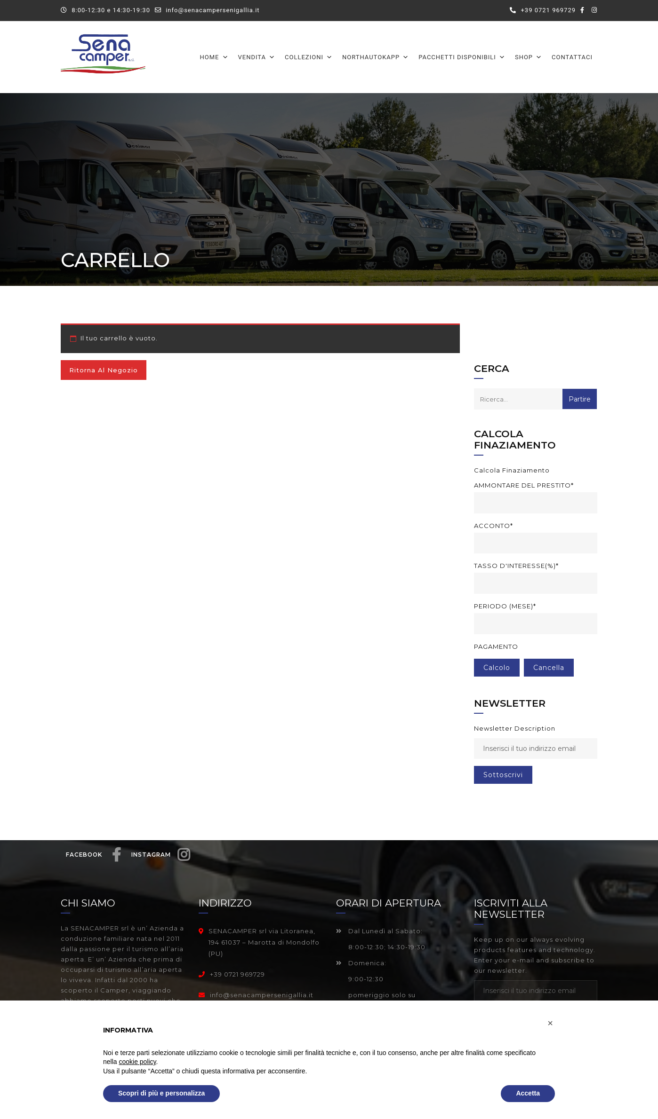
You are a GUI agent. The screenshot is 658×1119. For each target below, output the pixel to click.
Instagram (160, 860)
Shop (528, 57)
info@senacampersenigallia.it (212, 10)
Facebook (93, 860)
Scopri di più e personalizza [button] (161, 1093)
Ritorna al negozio (103, 370)
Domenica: (361, 963)
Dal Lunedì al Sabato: (379, 931)
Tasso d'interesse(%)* (516, 565)
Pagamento (496, 646)
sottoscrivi (503, 775)
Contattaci (572, 57)
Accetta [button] (528, 1093)
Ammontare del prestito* (524, 485)
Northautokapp (375, 57)
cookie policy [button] (137, 1061)
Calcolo (496, 667)
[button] (550, 1023)
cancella (548, 667)
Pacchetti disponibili (462, 57)
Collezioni (309, 57)
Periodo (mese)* (505, 606)
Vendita (257, 57)
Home (214, 57)
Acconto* (493, 525)
